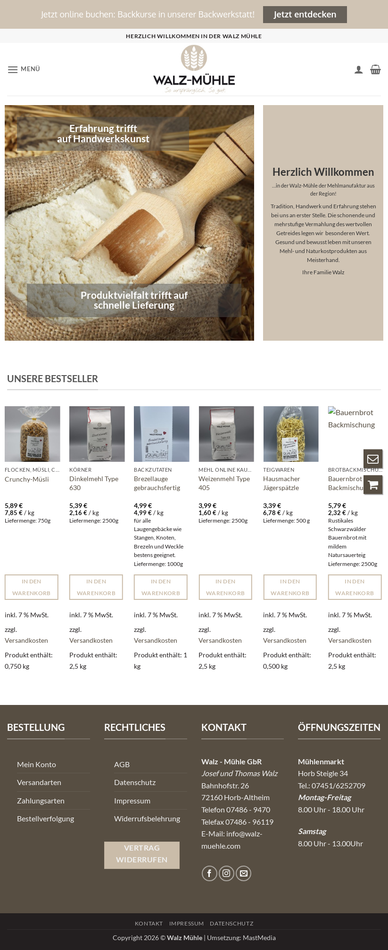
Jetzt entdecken (305, 14)
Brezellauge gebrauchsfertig (157, 483)
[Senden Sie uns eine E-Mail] (243, 873)
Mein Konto (36, 764)
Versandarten (39, 782)
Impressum (132, 800)
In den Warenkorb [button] (31, 587)
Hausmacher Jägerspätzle (281, 483)
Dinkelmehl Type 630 (93, 483)
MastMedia (259, 938)
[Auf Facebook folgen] (209, 873)
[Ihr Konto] (358, 69)
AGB (122, 764)
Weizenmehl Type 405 (224, 483)
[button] (23, 69)
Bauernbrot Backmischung (349, 483)
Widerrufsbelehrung (147, 818)
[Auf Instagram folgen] (226, 873)
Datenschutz (135, 782)
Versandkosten (26, 640)
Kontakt (149, 923)
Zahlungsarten (41, 800)
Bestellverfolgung (45, 818)
